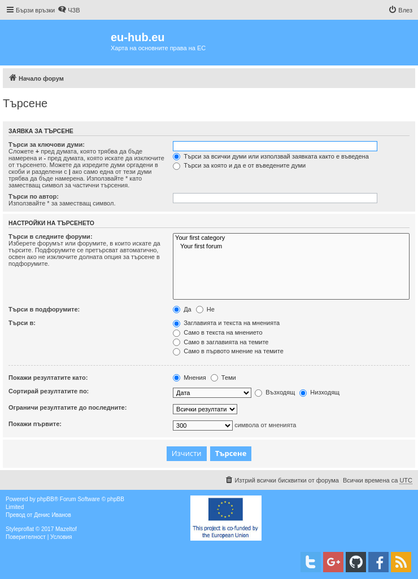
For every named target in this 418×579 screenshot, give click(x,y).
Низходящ (319, 392)
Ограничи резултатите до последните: (67, 407)
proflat (26, 529)
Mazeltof (66, 529)
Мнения (189, 377)
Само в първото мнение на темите (228, 351)
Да (182, 309)
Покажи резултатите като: (48, 377)
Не (205, 309)
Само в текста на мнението (217, 332)
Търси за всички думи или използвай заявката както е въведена (271, 156)
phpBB (45, 499)
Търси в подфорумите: (44, 309)
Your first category (291, 238)
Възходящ (275, 392)
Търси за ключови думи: (46, 144)
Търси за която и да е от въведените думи (239, 165)
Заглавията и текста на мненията (226, 322)
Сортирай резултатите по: (48, 391)
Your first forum (291, 247)
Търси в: (22, 322)
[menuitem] (69, 10)
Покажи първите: (35, 423)
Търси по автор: (33, 196)
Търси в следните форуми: (50, 236)
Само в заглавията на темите (220, 342)
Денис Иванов (52, 515)
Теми (223, 377)
